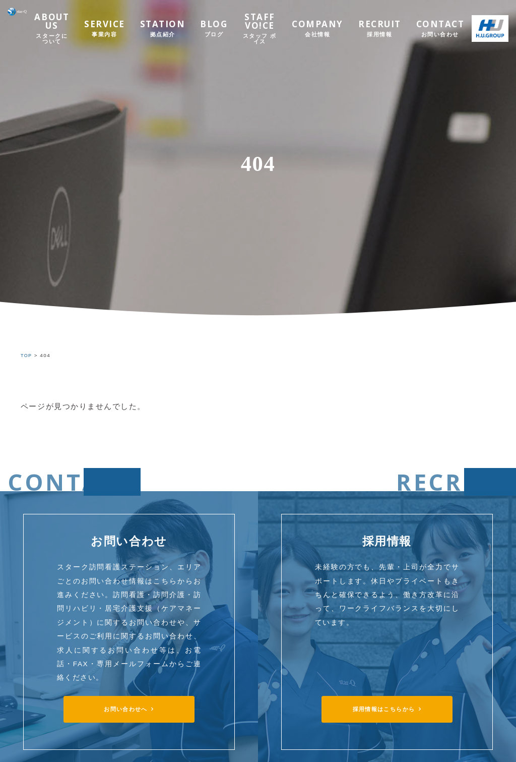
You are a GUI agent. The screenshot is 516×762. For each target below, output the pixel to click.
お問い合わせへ (126, 710)
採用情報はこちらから (384, 710)
